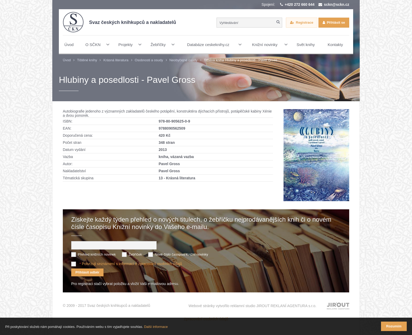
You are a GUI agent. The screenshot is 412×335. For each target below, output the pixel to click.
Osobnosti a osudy (149, 60)
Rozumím (394, 326)
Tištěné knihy (87, 60)
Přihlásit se (336, 22)
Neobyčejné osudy (183, 60)
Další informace (156, 327)
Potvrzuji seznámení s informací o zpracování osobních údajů (132, 264)
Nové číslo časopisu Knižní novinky (181, 254)
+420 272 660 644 (300, 4)
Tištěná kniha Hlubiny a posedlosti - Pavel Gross (240, 60)
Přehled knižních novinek (97, 254)
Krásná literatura (115, 60)
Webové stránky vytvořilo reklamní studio (252, 305)
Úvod (67, 60)
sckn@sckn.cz (336, 4)
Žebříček (135, 254)
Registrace (304, 22)
